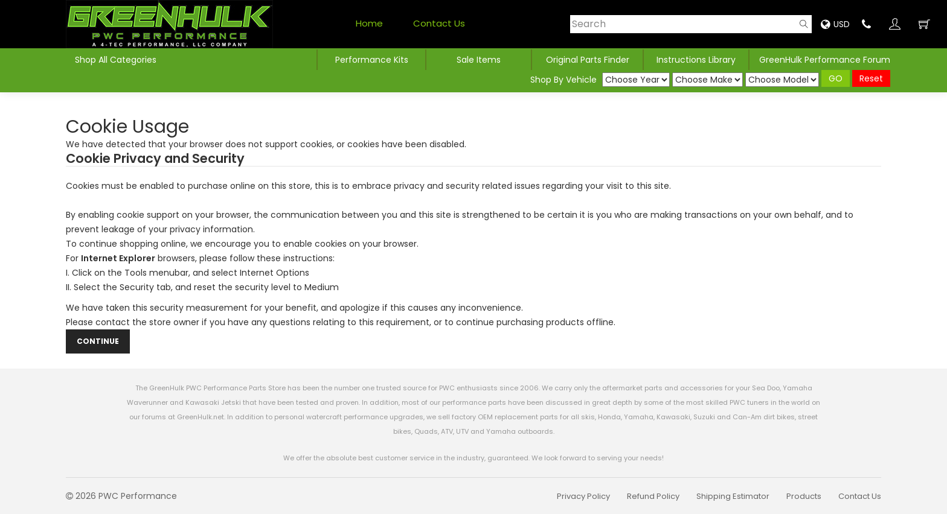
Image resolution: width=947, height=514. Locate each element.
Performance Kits (371, 60)
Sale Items (479, 60)
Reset (871, 78)
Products (803, 496)
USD (835, 24)
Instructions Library (696, 60)
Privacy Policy (583, 496)
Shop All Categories (115, 60)
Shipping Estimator (732, 496)
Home (369, 23)
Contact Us (439, 23)
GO (836, 78)
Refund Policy (653, 496)
